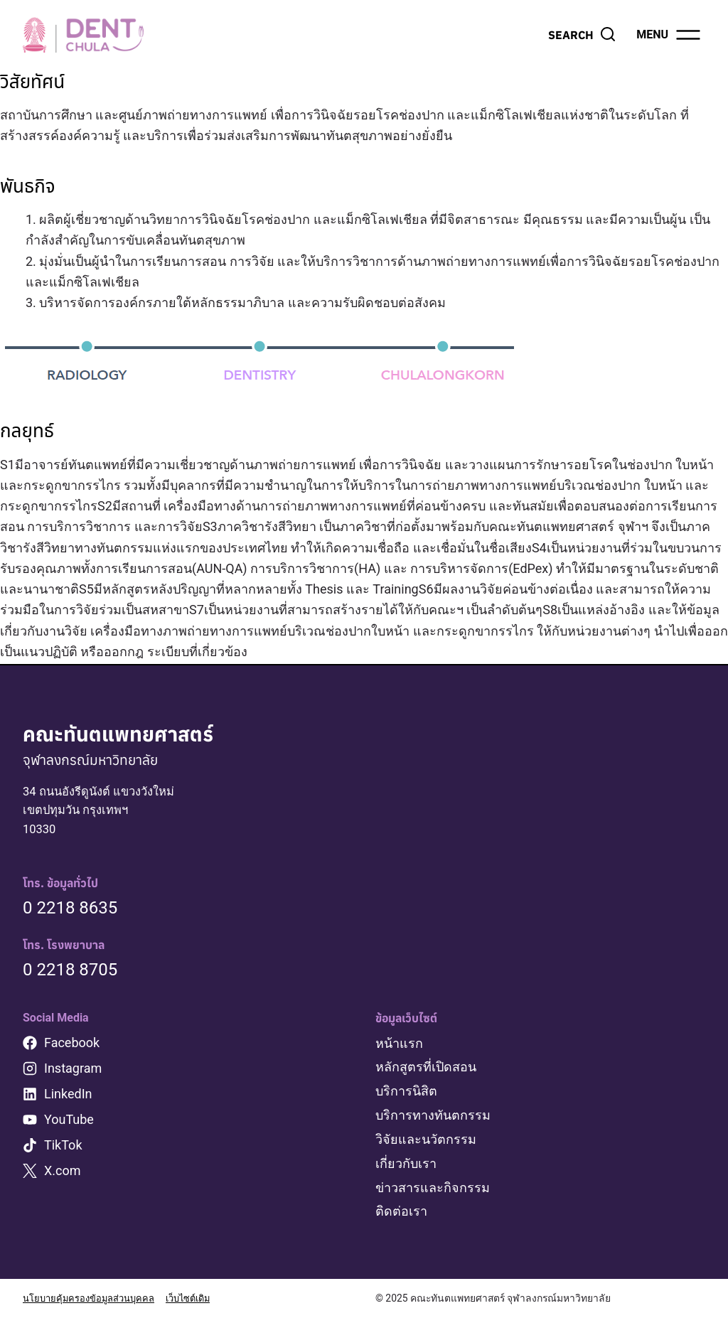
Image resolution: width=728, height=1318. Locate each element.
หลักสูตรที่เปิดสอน (425, 1070)
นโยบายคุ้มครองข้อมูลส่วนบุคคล (93, 1298)
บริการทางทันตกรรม (433, 1117)
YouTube (69, 1122)
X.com (62, 1173)
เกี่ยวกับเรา (406, 1164)
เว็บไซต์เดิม (199, 1298)
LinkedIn (68, 1096)
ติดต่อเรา (401, 1211)
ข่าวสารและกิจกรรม (432, 1188)
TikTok (63, 1147)
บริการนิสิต (406, 1093)
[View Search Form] (582, 35)
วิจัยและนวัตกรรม (425, 1140)
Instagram (73, 1070)
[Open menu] (669, 35)
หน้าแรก (399, 1046)
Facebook (72, 1045)
